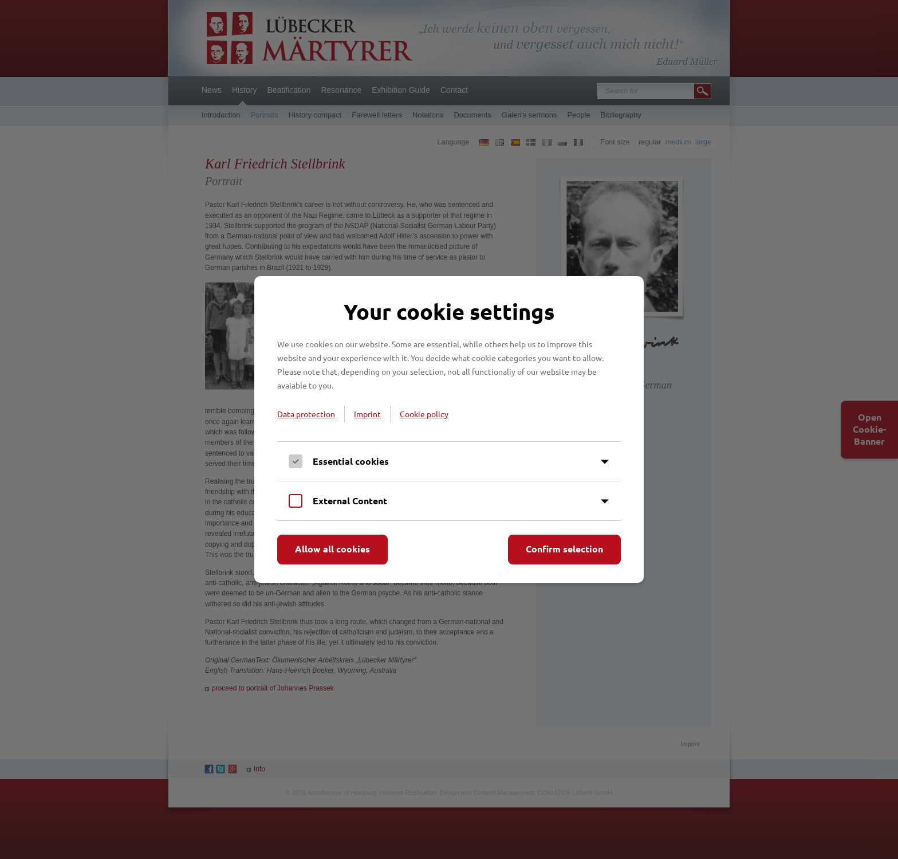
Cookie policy (424, 414)
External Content (350, 501)
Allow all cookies (332, 549)
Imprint (367, 414)
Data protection (306, 414)
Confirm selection (564, 549)
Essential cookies (351, 461)
